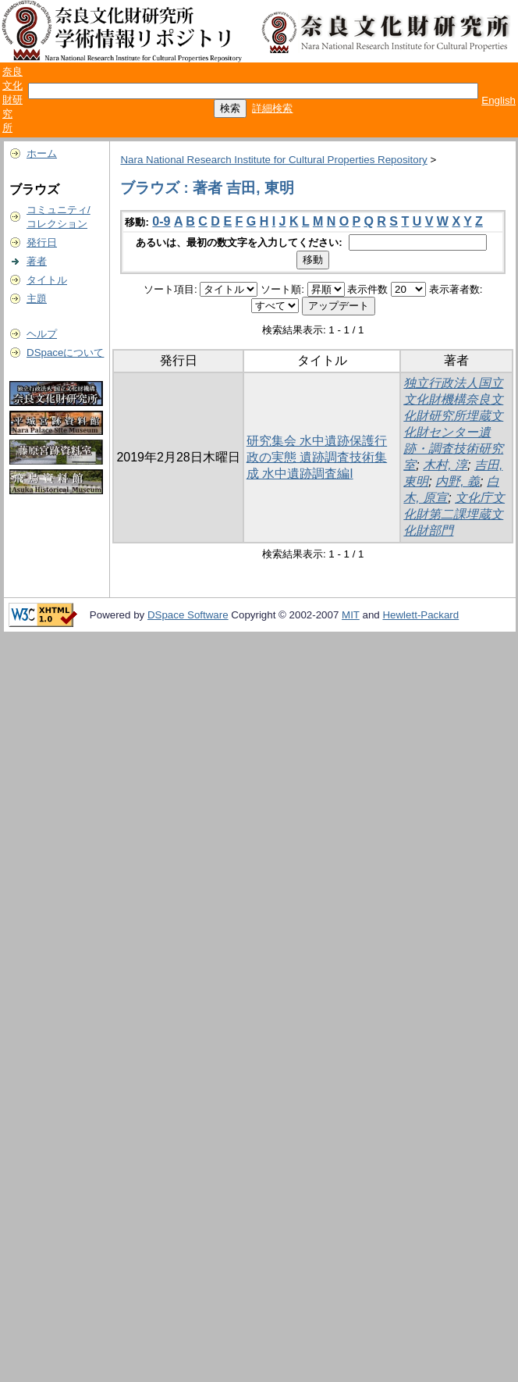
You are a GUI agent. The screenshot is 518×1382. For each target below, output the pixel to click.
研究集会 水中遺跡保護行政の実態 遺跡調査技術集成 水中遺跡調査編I (317, 457)
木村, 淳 (445, 465)
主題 (37, 299)
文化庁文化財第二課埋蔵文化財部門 (454, 514)
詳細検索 (272, 108)
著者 (37, 261)
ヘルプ (42, 334)
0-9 (161, 221)
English (498, 100)
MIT (351, 615)
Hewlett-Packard (420, 615)
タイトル (47, 280)
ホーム (42, 153)
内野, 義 (457, 481)
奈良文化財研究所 (12, 100)
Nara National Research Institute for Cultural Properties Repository (273, 160)
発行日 (42, 242)
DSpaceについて (65, 352)
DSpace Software (188, 615)
